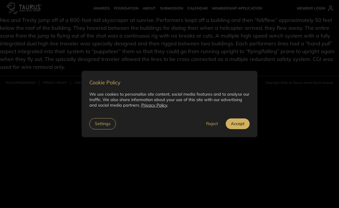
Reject (212, 123)
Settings (102, 123)
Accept (237, 123)
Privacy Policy (154, 105)
